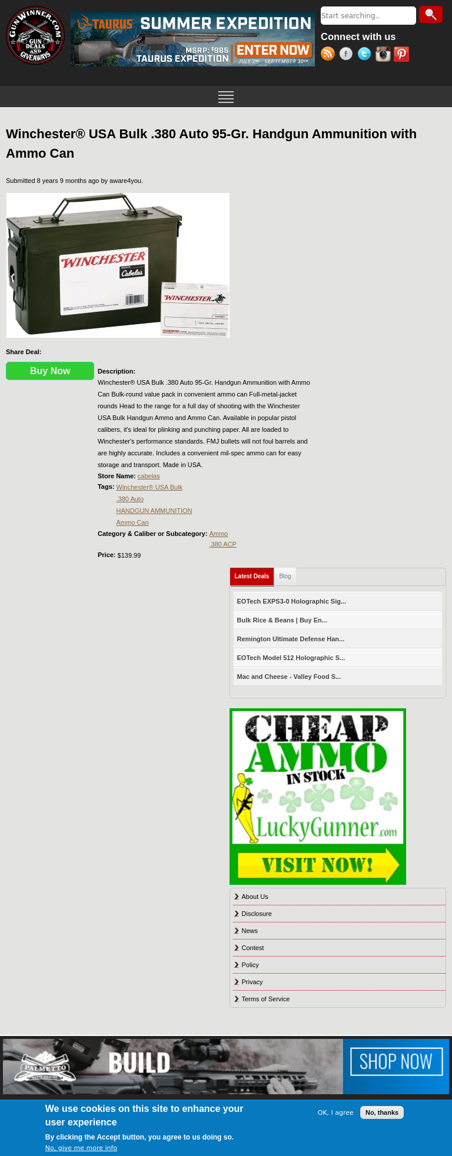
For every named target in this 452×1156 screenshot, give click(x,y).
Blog (285, 576)
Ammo (218, 533)
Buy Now (50, 371)
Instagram (384, 55)
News (250, 930)
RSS (330, 55)
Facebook (348, 55)
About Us (255, 896)
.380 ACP (222, 544)
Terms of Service (266, 998)
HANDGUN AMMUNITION (154, 510)
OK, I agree (336, 1113)
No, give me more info (81, 1148)
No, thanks (381, 1112)
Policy (250, 964)
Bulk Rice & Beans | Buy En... (282, 620)
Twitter (366, 55)
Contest (253, 947)
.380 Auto (130, 498)
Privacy (252, 981)
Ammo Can (133, 522)
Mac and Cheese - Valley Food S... (289, 676)
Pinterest (403, 55)
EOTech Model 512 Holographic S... (291, 657)
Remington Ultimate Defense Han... (291, 638)
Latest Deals (255, 573)
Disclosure (257, 913)
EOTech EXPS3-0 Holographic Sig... (292, 601)
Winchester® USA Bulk (150, 487)
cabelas (149, 475)
